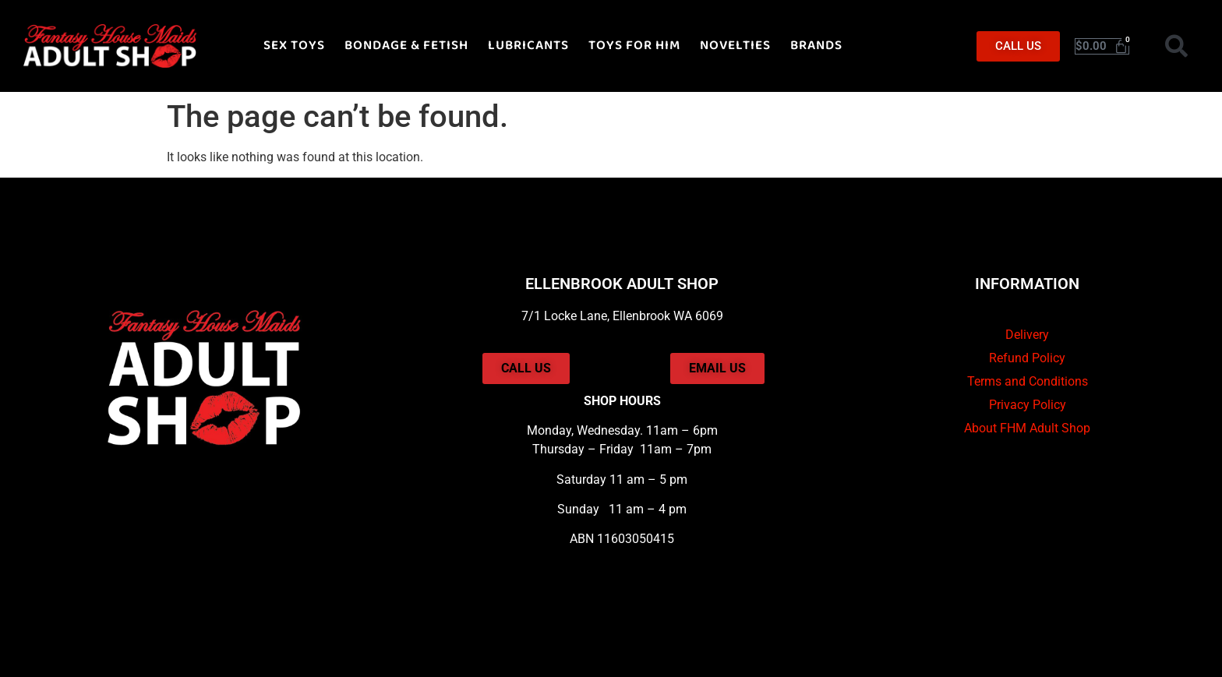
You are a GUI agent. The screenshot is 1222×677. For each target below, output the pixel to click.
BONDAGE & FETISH (406, 45)
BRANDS (816, 45)
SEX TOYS (294, 45)
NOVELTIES (735, 45)
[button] (1176, 46)
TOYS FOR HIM (634, 45)
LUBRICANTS (528, 45)
